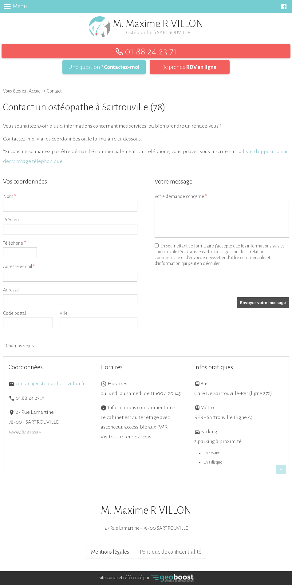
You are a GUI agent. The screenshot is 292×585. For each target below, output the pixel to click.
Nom (9, 197)
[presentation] (201, 285)
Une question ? (104, 67)
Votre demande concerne (181, 197)
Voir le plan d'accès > (25, 432)
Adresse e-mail (19, 267)
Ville (64, 313)
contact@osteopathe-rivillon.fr (50, 383)
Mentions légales (110, 552)
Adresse (11, 289)
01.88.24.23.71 (146, 51)
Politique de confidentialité (170, 552)
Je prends (189, 67)
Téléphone (14, 243)
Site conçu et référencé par (146, 578)
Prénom (11, 219)
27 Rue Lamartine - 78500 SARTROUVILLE (146, 518)
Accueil (35, 91)
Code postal (14, 313)
